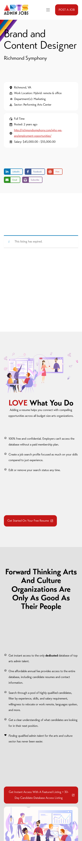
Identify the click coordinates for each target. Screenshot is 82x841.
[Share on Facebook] (35, 171)
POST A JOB (67, 10)
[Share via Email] (12, 180)
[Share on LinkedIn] (13, 171)
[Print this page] (55, 171)
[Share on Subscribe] (32, 180)
